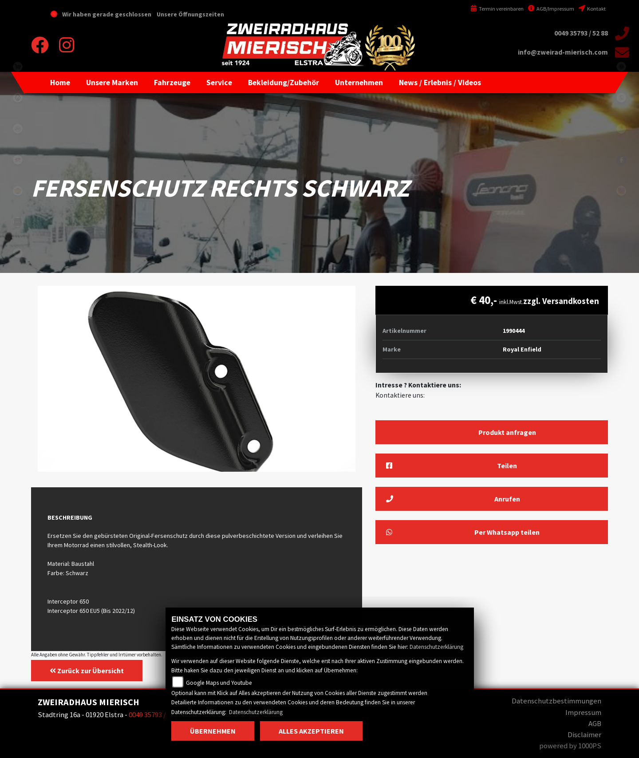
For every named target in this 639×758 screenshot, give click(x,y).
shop (17, 66)
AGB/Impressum (551, 8)
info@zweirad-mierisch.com (563, 52)
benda (17, 97)
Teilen (451, 465)
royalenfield (17, 191)
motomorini (17, 253)
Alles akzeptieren (311, 730)
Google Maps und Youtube (219, 683)
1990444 (514, 331)
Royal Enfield (522, 349)
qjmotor (17, 159)
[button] (112, 82)
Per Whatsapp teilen (463, 532)
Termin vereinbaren (497, 8)
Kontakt (592, 8)
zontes (17, 222)
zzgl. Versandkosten (561, 301)
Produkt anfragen (507, 432)
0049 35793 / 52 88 (581, 33)
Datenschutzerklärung (436, 647)
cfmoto (17, 128)
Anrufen (453, 498)
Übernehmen (213, 730)
